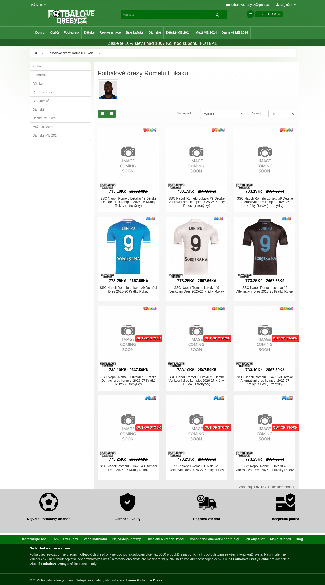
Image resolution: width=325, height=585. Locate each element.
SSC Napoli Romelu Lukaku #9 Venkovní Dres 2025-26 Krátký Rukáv (196, 289)
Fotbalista (71, 32)
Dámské (154, 32)
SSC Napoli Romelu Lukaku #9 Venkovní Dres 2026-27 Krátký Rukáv (196, 468)
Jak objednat (255, 539)
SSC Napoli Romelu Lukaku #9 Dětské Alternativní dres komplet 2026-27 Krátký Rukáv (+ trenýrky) (265, 380)
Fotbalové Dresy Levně (251, 559)
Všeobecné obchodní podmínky (214, 539)
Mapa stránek (280, 539)
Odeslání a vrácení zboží (165, 539)
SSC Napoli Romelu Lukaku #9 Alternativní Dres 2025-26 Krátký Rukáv (265, 289)
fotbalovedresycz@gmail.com (249, 5)
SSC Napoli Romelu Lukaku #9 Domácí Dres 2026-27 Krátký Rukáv (128, 468)
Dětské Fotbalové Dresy (48, 564)
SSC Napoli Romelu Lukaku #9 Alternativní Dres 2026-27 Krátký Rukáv (265, 468)
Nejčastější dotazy (126, 539)
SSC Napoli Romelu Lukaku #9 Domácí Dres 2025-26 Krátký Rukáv (128, 289)
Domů (40, 32)
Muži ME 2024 (206, 32)
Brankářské (134, 32)
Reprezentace (110, 32)
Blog (299, 539)
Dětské (89, 32)
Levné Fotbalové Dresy (144, 580)
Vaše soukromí (95, 539)
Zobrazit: (256, 113)
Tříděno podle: (184, 113)
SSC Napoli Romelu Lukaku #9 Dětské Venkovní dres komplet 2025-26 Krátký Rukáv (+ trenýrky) (196, 202)
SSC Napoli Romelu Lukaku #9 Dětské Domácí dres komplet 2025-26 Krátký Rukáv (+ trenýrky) (128, 202)
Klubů (54, 32)
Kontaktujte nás (34, 539)
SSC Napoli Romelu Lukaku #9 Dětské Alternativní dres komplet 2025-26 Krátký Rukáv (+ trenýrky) (265, 202)
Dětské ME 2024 (178, 32)
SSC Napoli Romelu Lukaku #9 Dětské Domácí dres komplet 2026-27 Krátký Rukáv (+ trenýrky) (128, 380)
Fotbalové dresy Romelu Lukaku (71, 53)
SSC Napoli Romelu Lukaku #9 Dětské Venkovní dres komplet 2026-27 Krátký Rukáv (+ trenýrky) (196, 380)
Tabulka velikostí (65, 539)
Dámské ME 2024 (235, 32)
